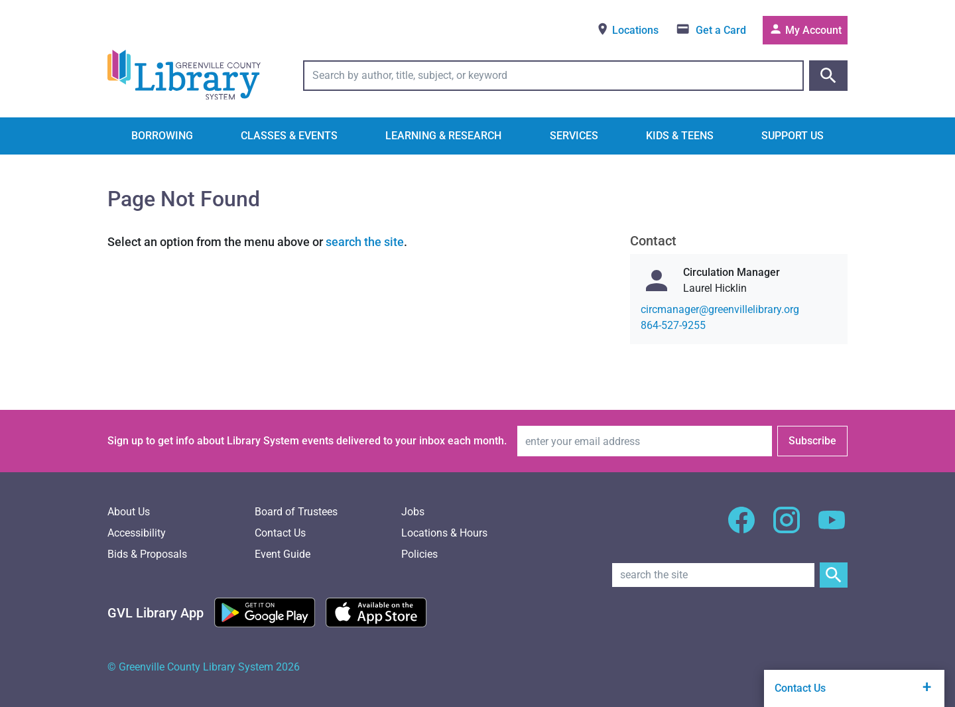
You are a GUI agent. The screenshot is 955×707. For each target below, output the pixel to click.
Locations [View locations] (627, 29)
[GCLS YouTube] (832, 527)
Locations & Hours (444, 533)
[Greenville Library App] (155, 613)
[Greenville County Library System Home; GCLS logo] (184, 75)
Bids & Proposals (147, 554)
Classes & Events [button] (289, 135)
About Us (128, 511)
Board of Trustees (296, 511)
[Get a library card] (710, 30)
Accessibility (136, 533)
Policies (419, 554)
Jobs (412, 511)
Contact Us (280, 533)
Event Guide (282, 554)
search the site (365, 242)
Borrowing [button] (162, 135)
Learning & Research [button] (443, 135)
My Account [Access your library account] (805, 29)
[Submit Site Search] (834, 575)
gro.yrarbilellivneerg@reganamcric (720, 309)
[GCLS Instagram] (786, 527)
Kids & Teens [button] (680, 135)
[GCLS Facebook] (741, 527)
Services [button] (574, 135)
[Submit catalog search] (828, 75)
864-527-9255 (673, 325)
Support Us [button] (792, 135)
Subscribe (812, 440)
